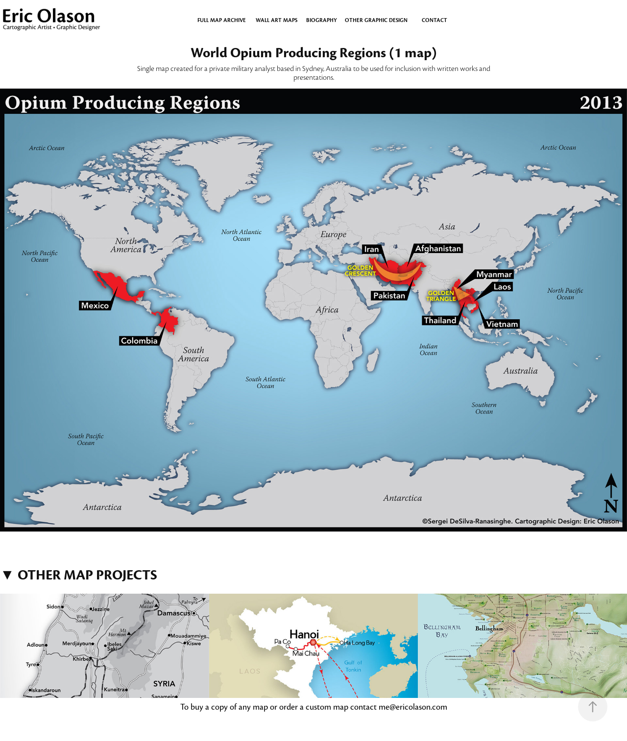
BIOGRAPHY (321, 20)
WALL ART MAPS (276, 20)
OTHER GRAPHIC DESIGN (376, 20)
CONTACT (434, 20)
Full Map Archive (221, 20)
